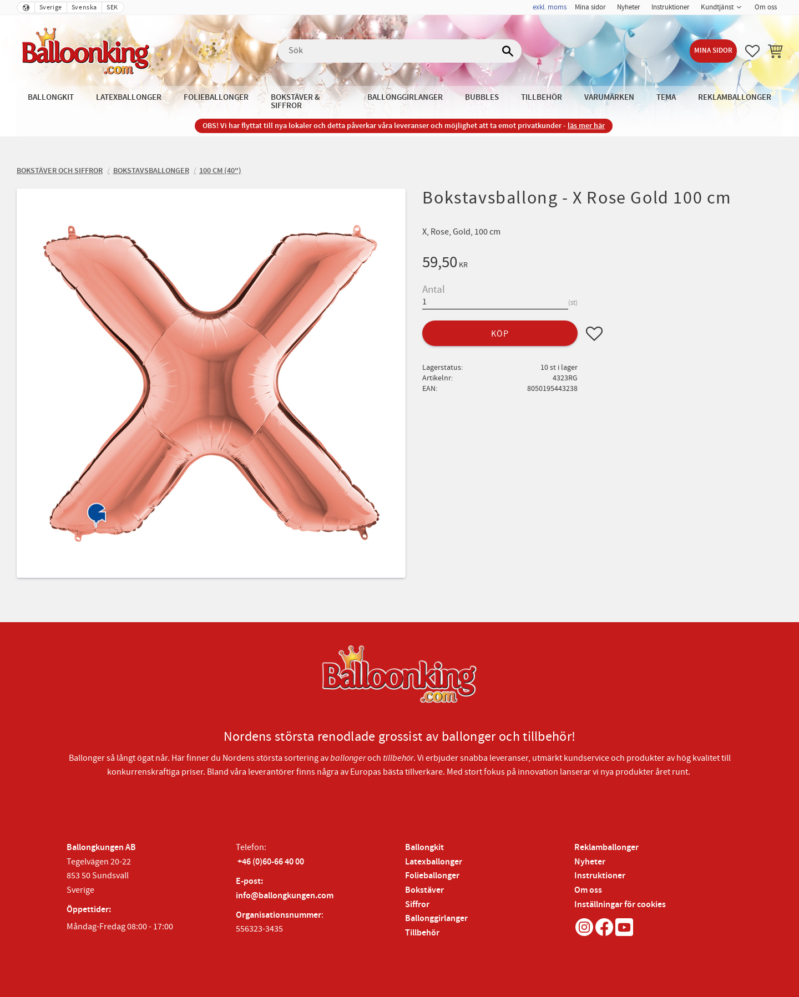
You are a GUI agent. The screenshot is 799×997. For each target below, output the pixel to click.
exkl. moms (550, 7)
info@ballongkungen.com (284, 896)
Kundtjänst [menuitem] (717, 7)
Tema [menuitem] (666, 97)
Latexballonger (433, 862)
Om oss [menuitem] (766, 7)
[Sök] (508, 51)
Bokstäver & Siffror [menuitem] (295, 101)
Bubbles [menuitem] (482, 97)
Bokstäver (424, 890)
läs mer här (586, 125)
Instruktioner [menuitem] (670, 7)
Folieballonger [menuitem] (216, 97)
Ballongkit (424, 847)
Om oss (588, 890)
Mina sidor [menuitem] (590, 7)
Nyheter (589, 862)
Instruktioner (599, 876)
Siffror (417, 904)
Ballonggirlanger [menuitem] (405, 97)
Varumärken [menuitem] (609, 97)
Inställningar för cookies (620, 904)
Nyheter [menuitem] (628, 7)
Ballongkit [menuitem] (51, 97)
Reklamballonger (606, 847)
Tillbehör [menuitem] (541, 97)
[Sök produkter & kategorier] (399, 51)
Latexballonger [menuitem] (128, 97)
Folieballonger (432, 876)
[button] (752, 51)
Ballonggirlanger (436, 918)
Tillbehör (422, 933)
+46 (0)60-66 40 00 (270, 862)
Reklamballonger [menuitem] (734, 97)
